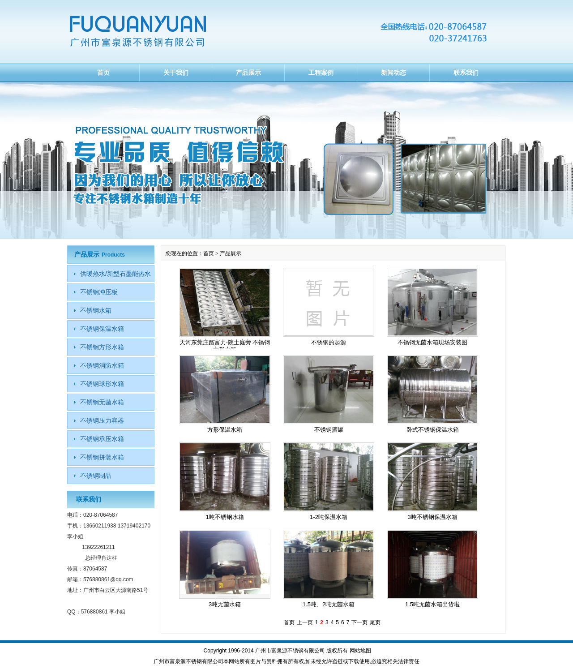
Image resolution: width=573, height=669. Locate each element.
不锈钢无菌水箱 (102, 402)
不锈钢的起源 (328, 342)
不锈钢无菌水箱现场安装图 (432, 342)
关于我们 (175, 72)
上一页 (305, 622)
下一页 (359, 622)
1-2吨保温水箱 (328, 517)
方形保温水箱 (224, 429)
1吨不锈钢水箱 (224, 517)
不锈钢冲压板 (99, 292)
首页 (103, 72)
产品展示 (248, 72)
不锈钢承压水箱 (102, 438)
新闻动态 (393, 72)
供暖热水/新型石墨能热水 (115, 273)
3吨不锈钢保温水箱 (432, 517)
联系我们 (466, 72)
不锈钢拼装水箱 (102, 457)
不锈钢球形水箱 (102, 383)
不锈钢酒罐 (328, 429)
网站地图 (360, 651)
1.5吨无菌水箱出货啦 (432, 604)
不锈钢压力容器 (102, 420)
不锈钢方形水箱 (102, 347)
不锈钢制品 (95, 475)
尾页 (375, 622)
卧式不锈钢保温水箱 (432, 429)
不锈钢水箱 (95, 310)
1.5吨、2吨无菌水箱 (329, 604)
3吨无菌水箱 (225, 604)
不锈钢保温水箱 (102, 328)
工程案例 (321, 72)
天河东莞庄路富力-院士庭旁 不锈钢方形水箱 (225, 346)
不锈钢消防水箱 (102, 365)
